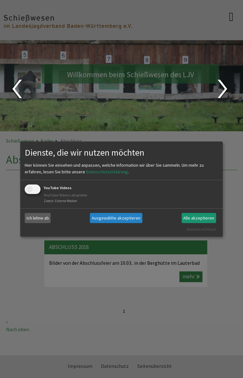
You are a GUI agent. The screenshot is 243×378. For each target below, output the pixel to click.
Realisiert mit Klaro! (201, 229)
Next (223, 89)
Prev (16, 89)
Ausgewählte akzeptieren (116, 218)
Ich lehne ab (38, 218)
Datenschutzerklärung (107, 172)
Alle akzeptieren (198, 218)
